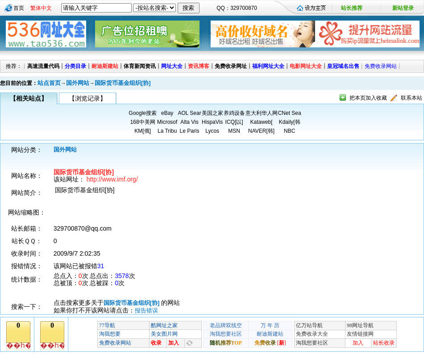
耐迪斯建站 (104, 66)
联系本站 (411, 98)
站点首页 (49, 83)
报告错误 (146, 310)
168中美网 (142, 122)
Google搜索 (143, 113)
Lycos (212, 131)
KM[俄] (142, 131)
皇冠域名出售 (343, 66)
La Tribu (167, 131)
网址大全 (172, 66)
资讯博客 (198, 66)
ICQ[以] (234, 122)
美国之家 (212, 113)
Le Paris (189, 131)
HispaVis (212, 122)
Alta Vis (189, 122)
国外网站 (77, 83)
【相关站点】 (28, 98)
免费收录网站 (381, 66)
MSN (234, 131)
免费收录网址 (231, 66)
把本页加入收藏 (368, 98)
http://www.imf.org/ (112, 179)
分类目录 (75, 66)
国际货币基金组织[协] (123, 83)
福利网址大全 (268, 66)
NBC (289, 131)
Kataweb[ (261, 122)
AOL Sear (189, 113)
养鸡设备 (234, 113)
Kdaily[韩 (289, 122)
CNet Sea (289, 113)
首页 (18, 8)
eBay (167, 113)
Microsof (167, 122)
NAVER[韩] (261, 131)
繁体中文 (41, 8)
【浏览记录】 (87, 98)
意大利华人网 (261, 113)
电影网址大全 (306, 66)
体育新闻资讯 (140, 66)
